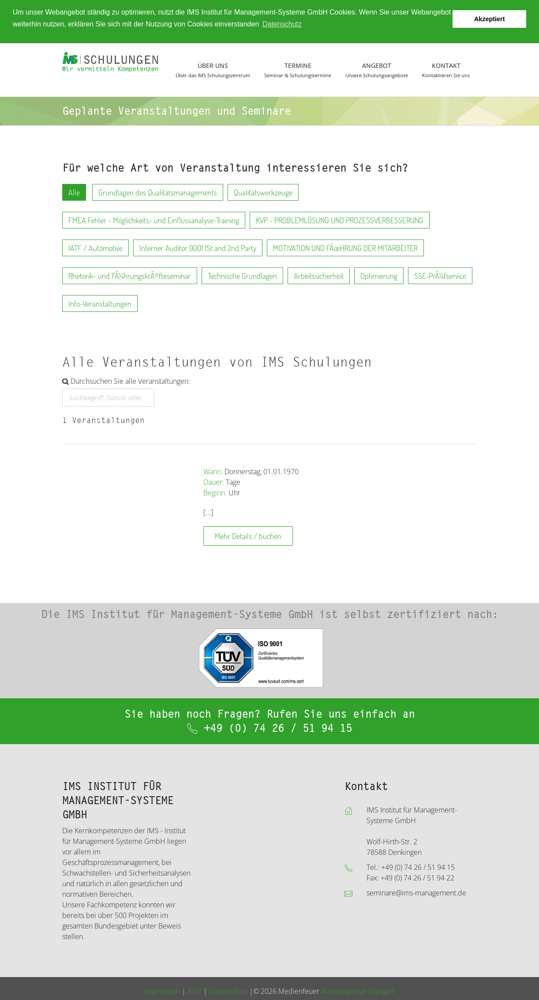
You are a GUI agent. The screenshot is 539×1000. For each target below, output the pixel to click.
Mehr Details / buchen (248, 536)
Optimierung (378, 276)
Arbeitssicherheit (319, 276)
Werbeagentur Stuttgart (357, 991)
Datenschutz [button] (282, 24)
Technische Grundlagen (242, 276)
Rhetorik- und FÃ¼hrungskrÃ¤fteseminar (129, 276)
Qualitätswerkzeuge (263, 192)
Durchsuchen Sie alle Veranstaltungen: (126, 381)
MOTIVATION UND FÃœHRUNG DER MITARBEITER (345, 248)
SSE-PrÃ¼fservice (440, 276)
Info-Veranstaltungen (99, 303)
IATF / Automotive (95, 248)
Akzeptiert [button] (489, 18)
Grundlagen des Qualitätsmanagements (157, 192)
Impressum (162, 991)
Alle (74, 192)
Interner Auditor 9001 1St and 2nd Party (197, 248)
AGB (194, 991)
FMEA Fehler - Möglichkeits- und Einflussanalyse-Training (153, 220)
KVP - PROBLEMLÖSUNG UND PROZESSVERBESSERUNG (339, 220)
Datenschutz (228, 991)
